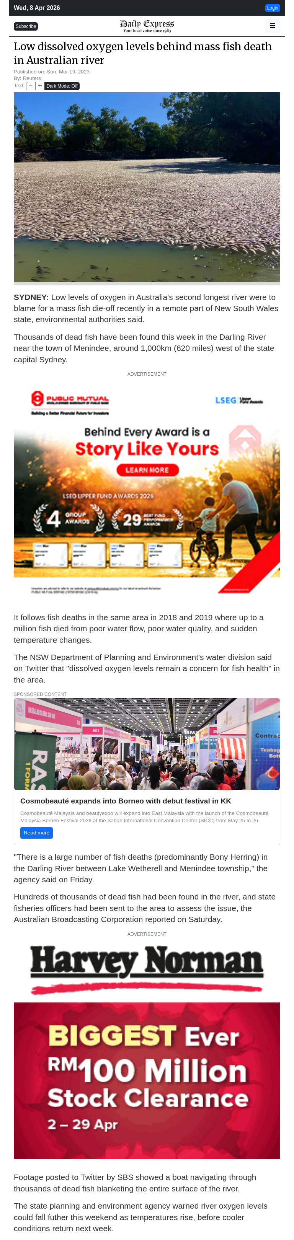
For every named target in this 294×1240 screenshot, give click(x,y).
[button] (272, 26)
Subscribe (26, 26)
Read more (36, 833)
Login (272, 8)
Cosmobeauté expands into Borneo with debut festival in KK (125, 801)
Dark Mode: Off (61, 86)
